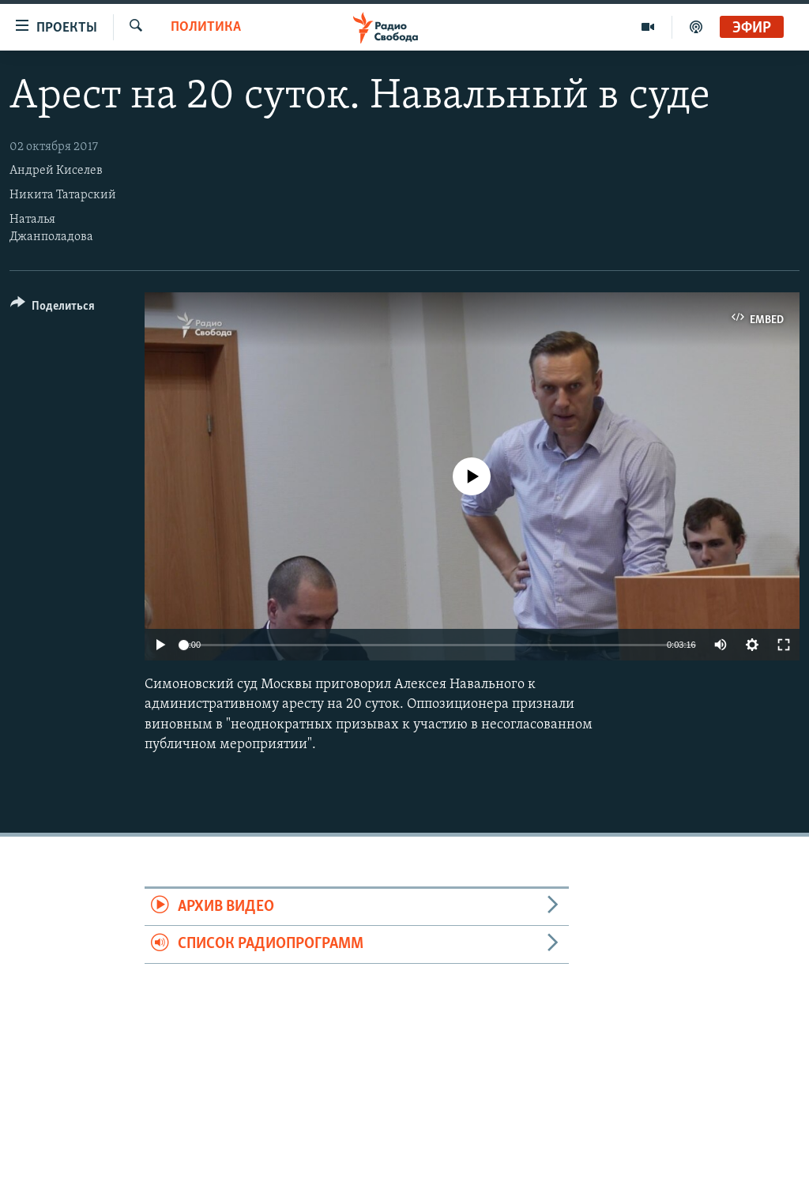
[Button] (52, 308)
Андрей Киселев (56, 170)
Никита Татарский (62, 195)
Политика (206, 27)
